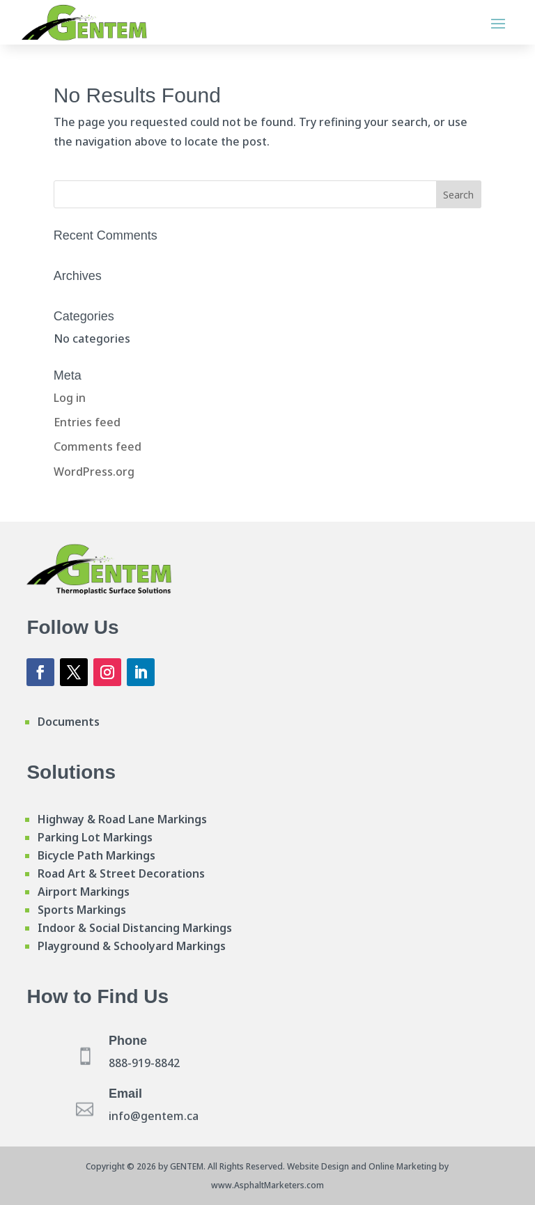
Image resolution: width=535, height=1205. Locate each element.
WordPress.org (94, 471)
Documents (69, 721)
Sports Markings (82, 909)
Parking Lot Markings (95, 837)
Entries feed (87, 422)
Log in (70, 397)
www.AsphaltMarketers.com (267, 1185)
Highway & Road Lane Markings (122, 819)
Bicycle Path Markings (96, 855)
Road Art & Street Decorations (121, 873)
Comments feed (97, 446)
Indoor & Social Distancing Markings (135, 927)
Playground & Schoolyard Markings (132, 946)
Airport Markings (84, 891)
